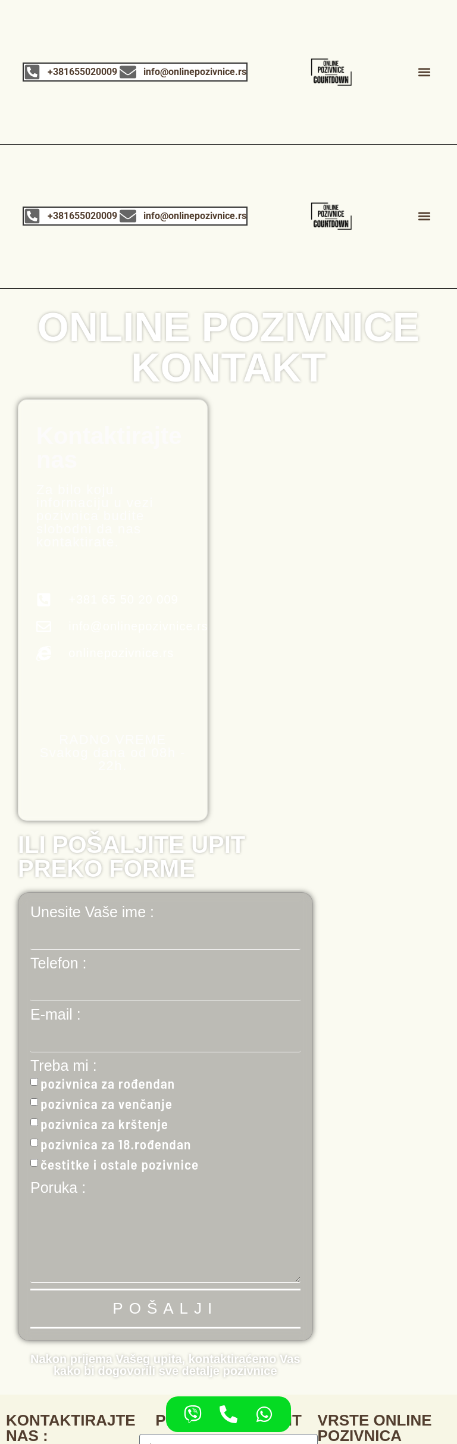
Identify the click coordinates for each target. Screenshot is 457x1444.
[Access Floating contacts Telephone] (228, 1414)
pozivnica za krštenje (104, 1123)
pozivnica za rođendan (107, 1083)
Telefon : (58, 963)
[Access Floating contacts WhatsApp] (264, 1414)
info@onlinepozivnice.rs (195, 71)
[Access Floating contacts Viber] (193, 1414)
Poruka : (58, 1187)
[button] (424, 72)
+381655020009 (83, 71)
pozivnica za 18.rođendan (115, 1144)
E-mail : (55, 1014)
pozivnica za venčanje (106, 1103)
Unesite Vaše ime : (92, 912)
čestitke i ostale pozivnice (119, 1164)
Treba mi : (63, 1065)
